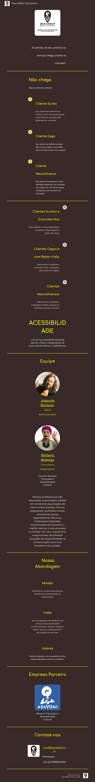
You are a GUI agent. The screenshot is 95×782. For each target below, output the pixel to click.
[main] (47, 54)
